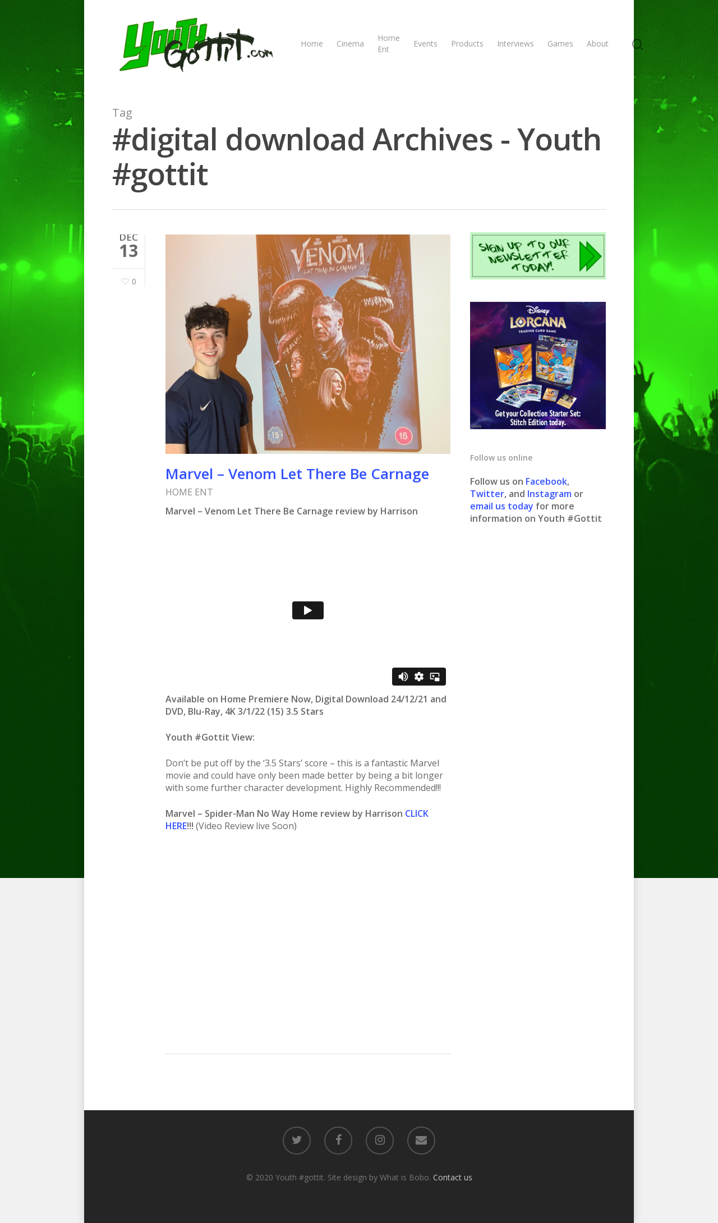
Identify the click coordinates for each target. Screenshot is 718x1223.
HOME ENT (189, 492)
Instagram (550, 494)
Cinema (350, 43)
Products (467, 43)
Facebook (546, 481)
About (598, 43)
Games (560, 43)
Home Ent (389, 43)
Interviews (515, 43)
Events (425, 43)
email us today (501, 506)
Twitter (487, 494)
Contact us (452, 1177)
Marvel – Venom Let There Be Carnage (297, 473)
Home (312, 43)
